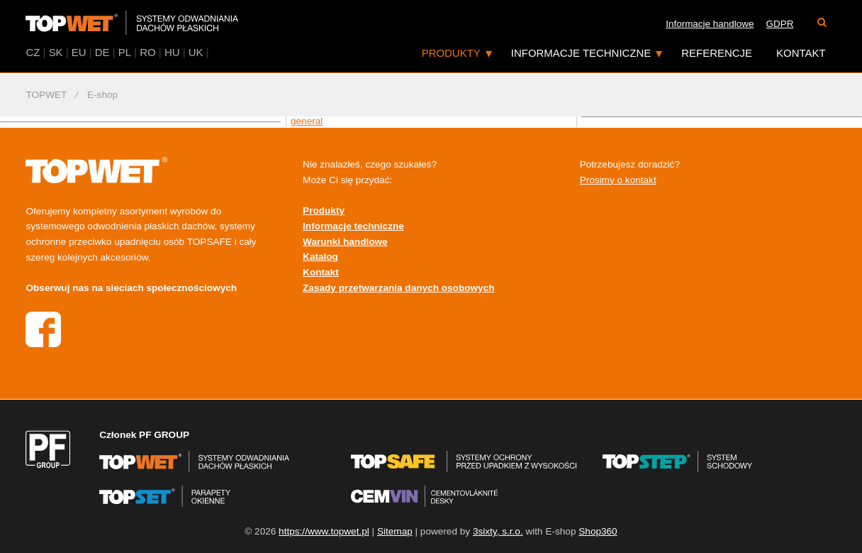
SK (56, 52)
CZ (33, 52)
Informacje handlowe (710, 23)
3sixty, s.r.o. (498, 531)
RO (147, 52)
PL (124, 52)
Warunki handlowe (345, 241)
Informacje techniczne (581, 53)
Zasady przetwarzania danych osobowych (398, 288)
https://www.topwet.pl (324, 531)
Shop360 (597, 531)
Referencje (716, 53)
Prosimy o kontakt (618, 180)
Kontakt (801, 53)
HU (172, 52)
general (307, 121)
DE (102, 52)
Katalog (320, 256)
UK (196, 52)
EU (79, 52)
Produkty (451, 53)
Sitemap (395, 531)
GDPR (780, 23)
